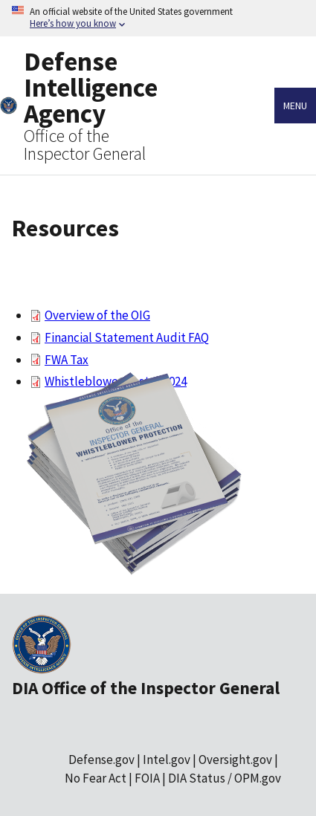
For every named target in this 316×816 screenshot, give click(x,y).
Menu (295, 105)
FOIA (147, 778)
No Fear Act (95, 778)
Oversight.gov (235, 759)
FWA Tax (66, 360)
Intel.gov (166, 759)
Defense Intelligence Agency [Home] (91, 87)
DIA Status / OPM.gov (224, 778)
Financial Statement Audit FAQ (127, 337)
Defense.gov (101, 759)
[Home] (8, 105)
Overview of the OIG (97, 315)
